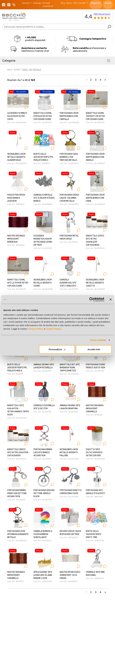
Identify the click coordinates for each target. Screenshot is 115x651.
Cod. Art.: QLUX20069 (95, 204)
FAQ (75, 3)
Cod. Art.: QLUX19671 (42, 122)
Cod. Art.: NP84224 (15, 245)
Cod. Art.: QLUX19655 (95, 459)
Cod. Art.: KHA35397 (69, 581)
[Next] (105, 80)
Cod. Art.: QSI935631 (69, 537)
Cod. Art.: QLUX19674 (16, 289)
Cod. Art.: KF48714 (15, 374)
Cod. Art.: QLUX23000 (43, 289)
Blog (63, 3)
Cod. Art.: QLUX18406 (42, 204)
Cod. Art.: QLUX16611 (16, 500)
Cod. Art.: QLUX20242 (16, 418)
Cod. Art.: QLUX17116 (42, 412)
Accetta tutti (93, 349)
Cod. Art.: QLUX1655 (42, 459)
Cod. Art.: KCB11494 (15, 204)
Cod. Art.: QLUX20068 (69, 122)
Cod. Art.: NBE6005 (94, 496)
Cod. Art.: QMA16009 (95, 578)
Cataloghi (37, 3)
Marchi (69, 3)
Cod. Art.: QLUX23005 (69, 163)
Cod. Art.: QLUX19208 (16, 122)
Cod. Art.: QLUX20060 (16, 163)
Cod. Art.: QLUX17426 (69, 496)
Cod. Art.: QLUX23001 (95, 289)
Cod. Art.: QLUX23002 (69, 459)
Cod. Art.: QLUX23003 (69, 204)
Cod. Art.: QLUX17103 (69, 289)
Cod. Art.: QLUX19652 (95, 248)
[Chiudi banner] (111, 299)
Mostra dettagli (98, 340)
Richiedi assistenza (48, 4)
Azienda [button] (26, 3)
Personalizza (57, 349)
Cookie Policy (53, 328)
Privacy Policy (35, 328)
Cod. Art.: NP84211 (94, 415)
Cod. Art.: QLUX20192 (42, 248)
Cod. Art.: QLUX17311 (42, 371)
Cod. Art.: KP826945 (95, 540)
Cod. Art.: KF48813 (41, 163)
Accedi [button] (108, 3)
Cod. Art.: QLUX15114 (69, 242)
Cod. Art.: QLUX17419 (42, 500)
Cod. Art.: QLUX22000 (69, 374)
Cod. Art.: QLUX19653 (16, 459)
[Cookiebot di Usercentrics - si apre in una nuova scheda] (91, 299)
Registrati (95, 3)
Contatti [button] (82, 3)
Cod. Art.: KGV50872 (42, 540)
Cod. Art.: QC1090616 (42, 581)
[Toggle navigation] (109, 61)
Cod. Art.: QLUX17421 (95, 371)
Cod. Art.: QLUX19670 (95, 122)
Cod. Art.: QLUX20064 (16, 540)
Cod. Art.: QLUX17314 (69, 412)
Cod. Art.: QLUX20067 (95, 163)
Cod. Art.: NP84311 (15, 581)
